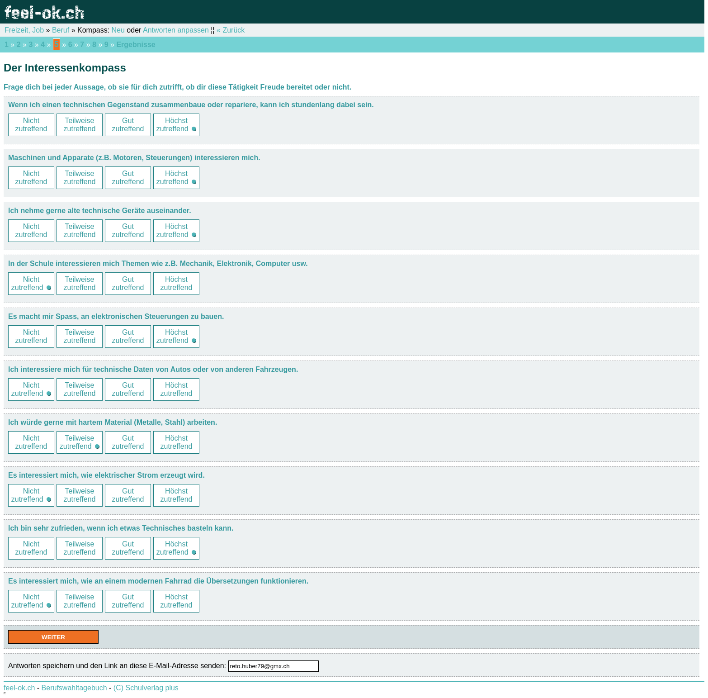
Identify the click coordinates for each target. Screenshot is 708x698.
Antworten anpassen (176, 30)
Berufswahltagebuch (74, 688)
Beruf (60, 30)
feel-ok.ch (19, 688)
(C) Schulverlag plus (146, 688)
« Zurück (231, 30)
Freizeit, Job (24, 30)
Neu (118, 30)
